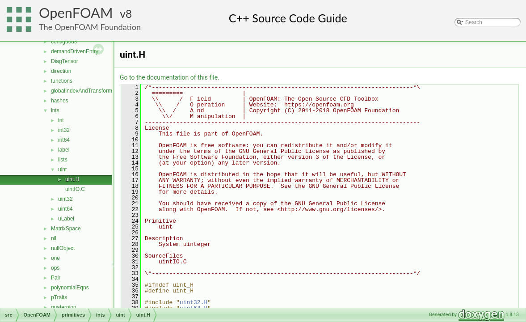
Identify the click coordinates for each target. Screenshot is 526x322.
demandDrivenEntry (74, 51)
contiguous (64, 41)
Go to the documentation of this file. (169, 77)
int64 (64, 140)
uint (62, 169)
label (63, 150)
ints (55, 110)
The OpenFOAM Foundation (90, 27)
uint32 (65, 199)
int (61, 120)
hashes (59, 100)
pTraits (59, 297)
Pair (55, 278)
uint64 (65, 209)
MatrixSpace (66, 228)
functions (61, 81)
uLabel (66, 219)
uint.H (72, 179)
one (55, 258)
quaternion (63, 307)
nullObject (63, 248)
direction (61, 71)
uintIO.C (75, 189)
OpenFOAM (76, 12)
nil (53, 238)
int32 (64, 130)
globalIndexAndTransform (81, 91)
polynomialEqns (70, 287)
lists (62, 160)
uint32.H (193, 302)
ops (55, 268)
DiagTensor (64, 61)
